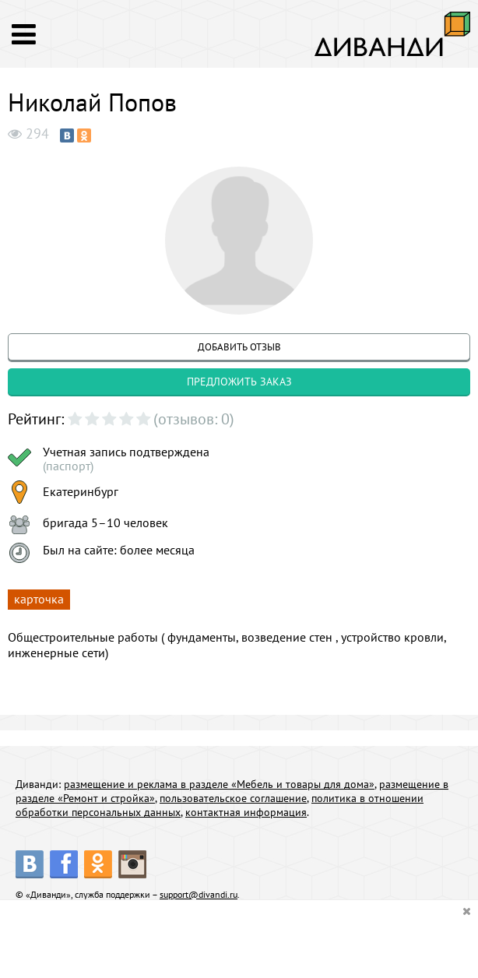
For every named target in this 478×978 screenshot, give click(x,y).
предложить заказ (239, 382)
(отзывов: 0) (193, 419)
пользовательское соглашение (233, 798)
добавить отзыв (239, 347)
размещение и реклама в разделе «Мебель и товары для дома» (219, 784)
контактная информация (246, 812)
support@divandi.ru (198, 894)
